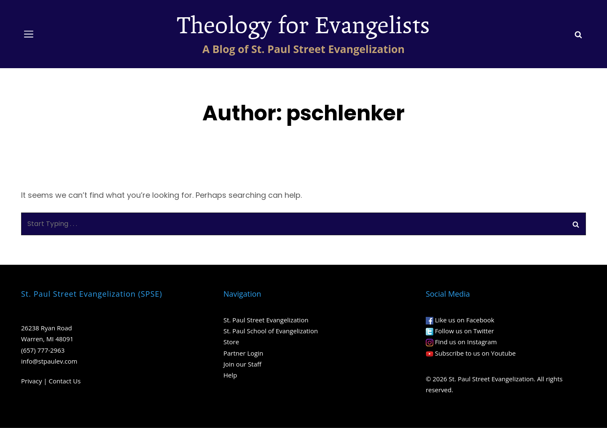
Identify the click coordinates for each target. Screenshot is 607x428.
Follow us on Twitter (464, 331)
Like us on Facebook (464, 320)
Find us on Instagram (466, 342)
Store (231, 342)
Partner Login (243, 353)
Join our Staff (242, 364)
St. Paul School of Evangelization (270, 331)
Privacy (31, 381)
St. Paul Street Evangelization (266, 320)
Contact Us (65, 381)
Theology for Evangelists (303, 26)
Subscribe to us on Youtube (475, 353)
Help (230, 375)
